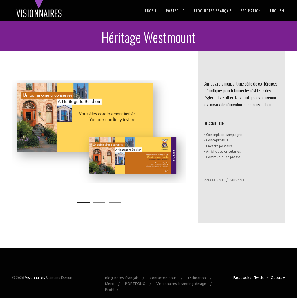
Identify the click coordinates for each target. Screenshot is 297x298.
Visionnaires (35, 277)
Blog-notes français (213, 10)
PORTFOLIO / (140, 283)
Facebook (241, 277)
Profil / (113, 290)
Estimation (251, 10)
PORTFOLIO (175, 10)
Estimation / (201, 278)
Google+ (278, 277)
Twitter (260, 277)
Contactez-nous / (168, 278)
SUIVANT (237, 180)
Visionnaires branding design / (185, 283)
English (277, 10)
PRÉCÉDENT (214, 180)
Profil (151, 10)
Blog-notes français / (126, 278)
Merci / (114, 283)
